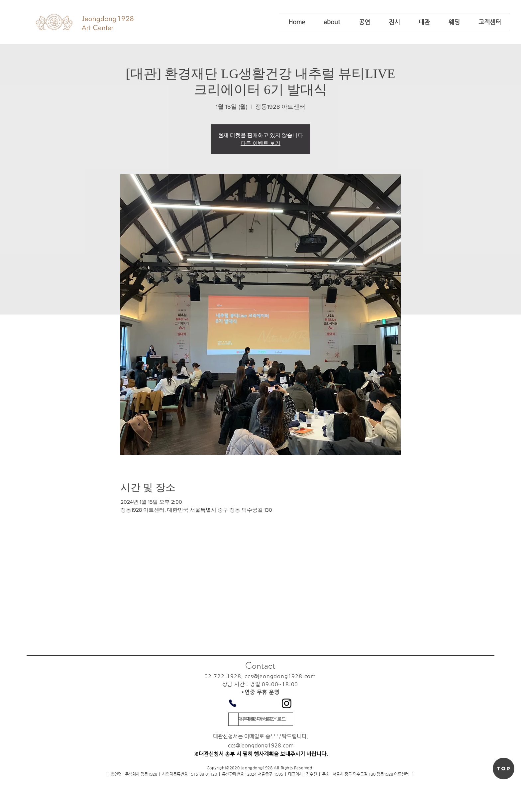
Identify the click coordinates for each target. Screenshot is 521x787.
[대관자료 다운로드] (255, 719)
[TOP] (503, 768)
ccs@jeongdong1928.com (280, 676)
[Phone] (232, 703)
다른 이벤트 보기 (260, 143)
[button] (332, 22)
